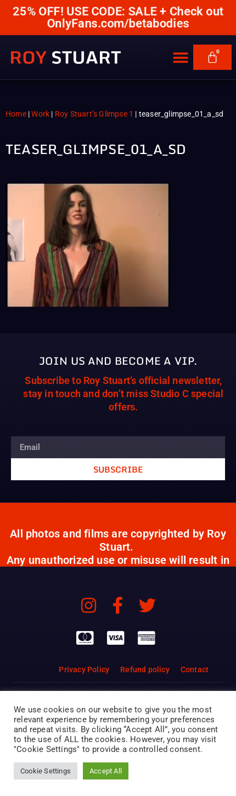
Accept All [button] (105, 771)
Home (15, 113)
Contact (195, 669)
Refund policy (145, 669)
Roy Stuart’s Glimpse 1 (94, 113)
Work (40, 113)
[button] (180, 58)
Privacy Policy (84, 669)
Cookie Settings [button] (45, 771)
